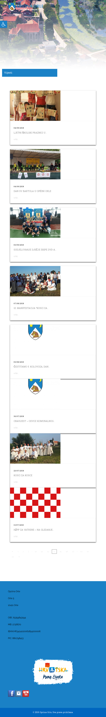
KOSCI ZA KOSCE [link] (23, 475)
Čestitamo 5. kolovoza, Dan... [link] (32, 367)
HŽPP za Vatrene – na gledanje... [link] (34, 530)
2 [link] (23, 551)
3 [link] (28, 551)
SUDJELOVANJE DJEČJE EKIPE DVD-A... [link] (35, 250)
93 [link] (48, 551)
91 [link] (36, 551)
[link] (3, 24)
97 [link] (73, 551)
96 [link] (67, 551)
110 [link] (81, 551)
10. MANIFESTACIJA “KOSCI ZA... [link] (31, 308)
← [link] (12, 551)
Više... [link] (16, 139)
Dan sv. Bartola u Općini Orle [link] (32, 191)
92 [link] (42, 551)
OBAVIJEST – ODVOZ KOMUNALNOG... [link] (34, 421)
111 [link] (88, 551)
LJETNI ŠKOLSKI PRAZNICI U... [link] (30, 133)
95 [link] (60, 551)
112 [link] (13, 557)
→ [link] (19, 557)
